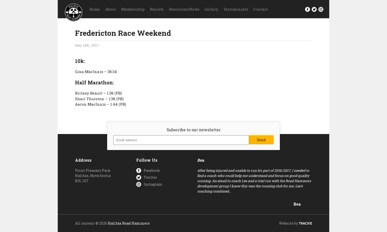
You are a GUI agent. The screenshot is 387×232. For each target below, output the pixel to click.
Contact (260, 9)
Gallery (211, 9)
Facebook (152, 170)
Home (94, 9)
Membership (133, 9)
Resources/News (184, 9)
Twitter (150, 177)
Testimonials (235, 9)
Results (157, 9)
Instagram (153, 184)
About (110, 9)
